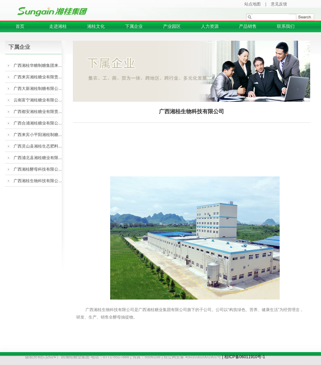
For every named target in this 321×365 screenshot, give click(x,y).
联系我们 (286, 26)
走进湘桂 (58, 26)
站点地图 (252, 4)
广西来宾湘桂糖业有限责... (38, 77)
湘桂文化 (96, 26)
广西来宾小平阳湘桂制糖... (38, 134)
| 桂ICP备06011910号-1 (243, 356)
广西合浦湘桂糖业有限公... (38, 123)
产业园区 (172, 26)
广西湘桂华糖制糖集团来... (38, 65)
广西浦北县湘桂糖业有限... (38, 157)
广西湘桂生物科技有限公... (38, 180)
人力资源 (210, 26)
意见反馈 (279, 4)
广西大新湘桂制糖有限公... (38, 88)
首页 (20, 26)
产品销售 (248, 26)
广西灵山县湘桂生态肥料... (38, 146)
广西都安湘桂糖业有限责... (38, 111)
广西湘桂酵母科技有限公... (38, 169)
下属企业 (134, 26)
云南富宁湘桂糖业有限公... (38, 100)
